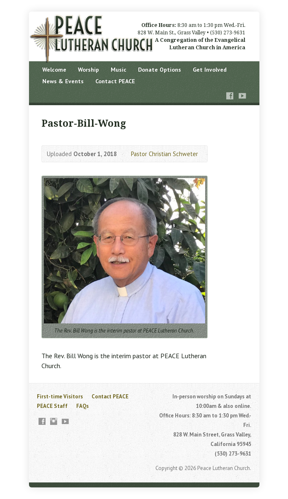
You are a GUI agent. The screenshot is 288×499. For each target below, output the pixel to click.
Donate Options (159, 69)
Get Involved (210, 69)
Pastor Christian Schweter (164, 154)
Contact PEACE (115, 81)
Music (118, 69)
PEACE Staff (52, 406)
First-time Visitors (60, 396)
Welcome (54, 69)
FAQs (82, 406)
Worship (88, 69)
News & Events (63, 81)
